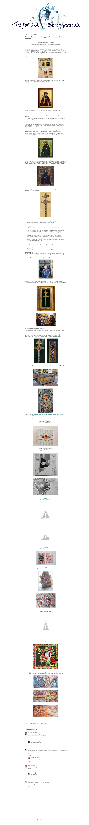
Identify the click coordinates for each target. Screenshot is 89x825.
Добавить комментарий (29, 788)
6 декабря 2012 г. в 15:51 (39, 749)
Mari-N (51, 421)
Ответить (29, 736)
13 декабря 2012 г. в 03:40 (34, 781)
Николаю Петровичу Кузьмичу (44, 257)
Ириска (45, 498)
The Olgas (46, 449)
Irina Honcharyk (33, 741)
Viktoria (45, 610)
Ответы (30, 755)
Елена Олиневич (46, 641)
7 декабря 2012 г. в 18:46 (34, 765)
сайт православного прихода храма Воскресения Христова (45, 414)
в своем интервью (42, 328)
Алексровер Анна (31, 749)
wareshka (46, 547)
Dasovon (45, 567)
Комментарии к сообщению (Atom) (37, 819)
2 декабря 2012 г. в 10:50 (34, 732)
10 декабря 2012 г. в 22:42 (40, 773)
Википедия (31, 414)
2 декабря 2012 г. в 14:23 (41, 741)
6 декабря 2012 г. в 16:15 (39, 757)
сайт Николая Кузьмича (36, 415)
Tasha (29, 732)
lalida (29, 765)
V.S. (28, 781)
